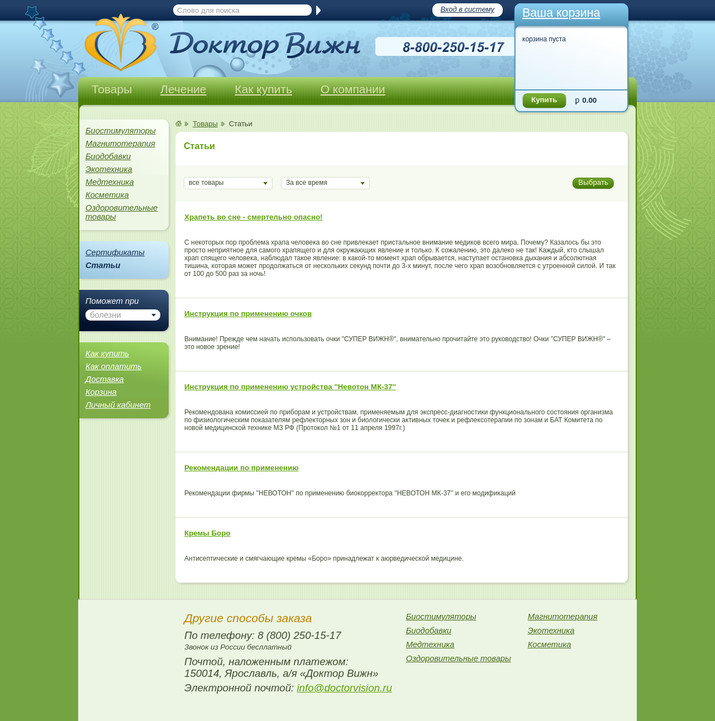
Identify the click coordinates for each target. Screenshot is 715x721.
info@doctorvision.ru (344, 688)
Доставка (104, 379)
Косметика (107, 194)
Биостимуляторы (120, 130)
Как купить (263, 89)
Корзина (101, 392)
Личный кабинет (118, 404)
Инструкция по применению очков (248, 313)
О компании (353, 89)
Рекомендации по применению (241, 468)
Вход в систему (467, 9)
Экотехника (108, 169)
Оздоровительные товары (121, 212)
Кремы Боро (207, 533)
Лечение (183, 89)
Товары (112, 89)
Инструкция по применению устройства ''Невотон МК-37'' (290, 387)
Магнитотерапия (120, 143)
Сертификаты (115, 252)
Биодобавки (108, 156)
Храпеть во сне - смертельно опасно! (253, 217)
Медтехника (109, 182)
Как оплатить (113, 366)
